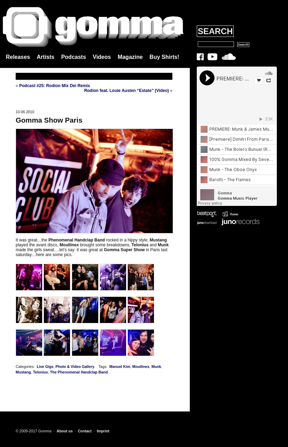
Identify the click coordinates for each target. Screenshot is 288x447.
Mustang (23, 372)
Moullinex (140, 366)
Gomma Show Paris (49, 120)
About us (64, 431)
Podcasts (73, 57)
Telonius (40, 372)
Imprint (103, 431)
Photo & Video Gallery (74, 366)
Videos (102, 57)
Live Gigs (45, 366)
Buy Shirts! (164, 57)
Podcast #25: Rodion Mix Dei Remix (54, 85)
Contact (85, 431)
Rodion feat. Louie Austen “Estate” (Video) (126, 90)
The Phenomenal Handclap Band (79, 372)
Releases (18, 57)
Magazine (130, 57)
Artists (46, 57)
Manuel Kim (119, 366)
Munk (156, 366)
